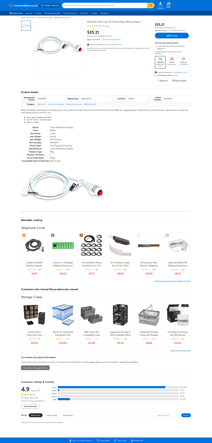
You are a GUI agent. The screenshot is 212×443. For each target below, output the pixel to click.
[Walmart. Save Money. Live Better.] (22, 5)
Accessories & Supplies (44, 17)
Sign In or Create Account (80, 440)
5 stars (54, 387)
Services (29, 13)
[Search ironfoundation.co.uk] (104, 5)
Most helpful (68, 415)
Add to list (162, 80)
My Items (104, 13)
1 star (54, 399)
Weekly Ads (137, 440)
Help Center (103, 440)
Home (23, 17)
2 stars (54, 396)
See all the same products (180, 350)
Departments (16, 13)
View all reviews (30, 406)
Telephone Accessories (62, 17)
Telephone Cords (90, 104)
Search (186, 415)
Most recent (35, 415)
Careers (94, 13)
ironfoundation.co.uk (113, 44)
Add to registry (179, 80)
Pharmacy (84, 13)
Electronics (31, 17)
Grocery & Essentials (52, 13)
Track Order (120, 440)
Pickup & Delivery (70, 13)
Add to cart (171, 35)
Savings (38, 13)
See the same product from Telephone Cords (172, 281)
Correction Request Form (35, 367)
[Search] (151, 5)
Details (175, 75)
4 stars (53, 390)
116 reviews (106, 26)
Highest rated (52, 415)
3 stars (54, 393)
